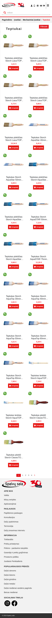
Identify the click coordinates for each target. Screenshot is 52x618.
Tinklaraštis (8, 539)
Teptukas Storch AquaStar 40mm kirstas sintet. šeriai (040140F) (38, 139)
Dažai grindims (10, 579)
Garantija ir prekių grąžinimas (16, 552)
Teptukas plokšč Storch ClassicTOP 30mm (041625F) (38, 416)
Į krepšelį (13, 68)
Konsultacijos (9, 517)
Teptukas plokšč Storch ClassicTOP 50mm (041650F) (13, 456)
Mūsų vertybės (10, 500)
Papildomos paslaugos (13, 513)
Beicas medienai (11, 592)
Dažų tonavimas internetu (14, 530)
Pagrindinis (7, 20)
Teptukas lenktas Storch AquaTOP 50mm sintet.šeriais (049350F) (38, 377)
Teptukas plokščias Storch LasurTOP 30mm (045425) (13, 59)
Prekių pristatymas (11, 544)
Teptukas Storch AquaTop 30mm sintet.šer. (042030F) (13, 297)
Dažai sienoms (10, 571)
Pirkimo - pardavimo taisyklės (16, 548)
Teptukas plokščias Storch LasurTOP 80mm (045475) (13, 139)
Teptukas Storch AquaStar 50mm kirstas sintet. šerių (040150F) (13, 178)
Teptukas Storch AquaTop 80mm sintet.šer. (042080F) (13, 377)
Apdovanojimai (10, 504)
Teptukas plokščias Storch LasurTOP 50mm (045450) (13, 99)
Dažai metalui (9, 584)
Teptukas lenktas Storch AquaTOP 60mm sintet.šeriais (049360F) (13, 416)
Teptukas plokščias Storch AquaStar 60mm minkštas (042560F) (13, 258)
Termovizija (8, 526)
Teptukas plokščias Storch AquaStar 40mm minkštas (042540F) (13, 218)
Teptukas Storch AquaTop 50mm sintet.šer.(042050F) (13, 337)
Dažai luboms (9, 575)
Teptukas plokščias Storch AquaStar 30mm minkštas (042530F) (38, 178)
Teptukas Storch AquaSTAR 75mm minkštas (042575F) (38, 258)
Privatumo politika (11, 557)
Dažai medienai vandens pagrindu (18, 588)
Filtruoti (43, 27)
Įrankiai (17, 20)
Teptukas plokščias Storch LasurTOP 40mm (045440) (38, 59)
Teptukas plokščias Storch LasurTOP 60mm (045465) (38, 99)
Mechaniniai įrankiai (31, 20)
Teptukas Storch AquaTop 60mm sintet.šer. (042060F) (38, 337)
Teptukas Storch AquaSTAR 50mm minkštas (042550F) (38, 218)
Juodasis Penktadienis (13, 561)
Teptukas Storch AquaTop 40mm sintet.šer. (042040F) (38, 297)
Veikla (6, 495)
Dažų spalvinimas (11, 522)
